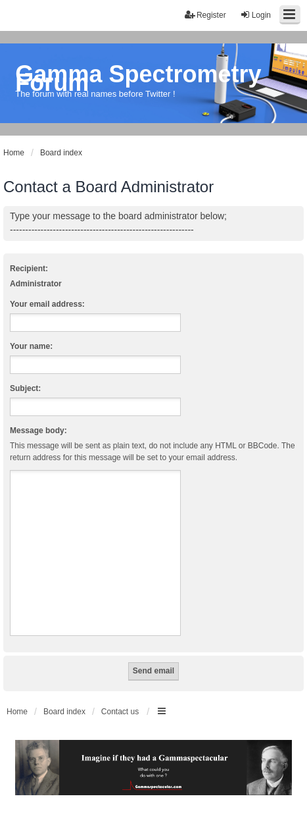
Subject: (25, 388)
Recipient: (29, 268)
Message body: (38, 430)
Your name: (31, 346)
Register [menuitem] (205, 15)
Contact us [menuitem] (120, 711)
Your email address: (47, 304)
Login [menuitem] (255, 15)
